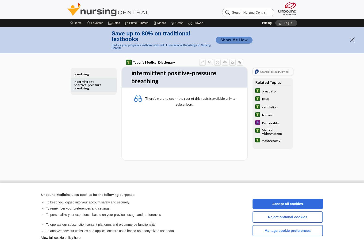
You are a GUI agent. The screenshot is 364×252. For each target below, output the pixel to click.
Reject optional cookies (287, 217)
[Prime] (136, 23)
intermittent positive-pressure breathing (87, 85)
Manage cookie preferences (287, 231)
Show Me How (234, 40)
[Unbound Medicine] (288, 8)
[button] (196, 23)
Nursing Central (125, 9)
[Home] (76, 23)
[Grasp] (177, 23)
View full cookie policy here (61, 238)
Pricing (267, 23)
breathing (81, 74)
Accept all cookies (287, 204)
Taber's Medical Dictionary (150, 62)
